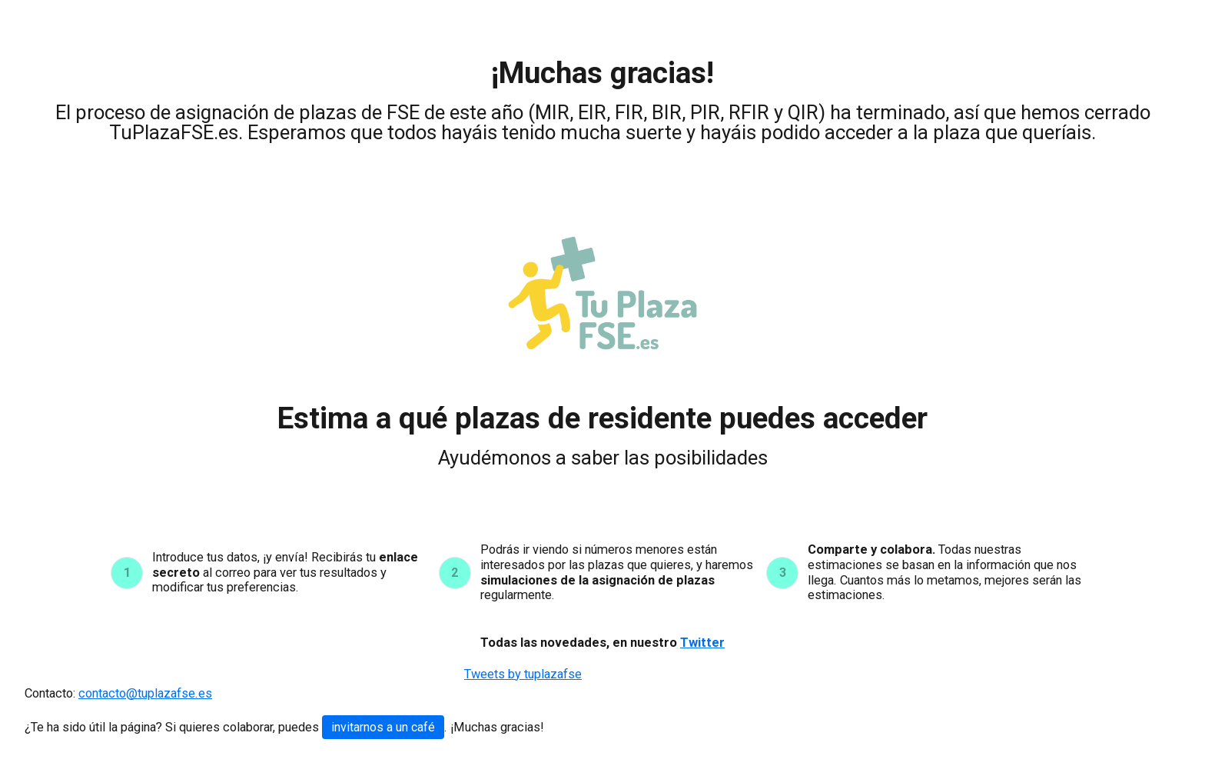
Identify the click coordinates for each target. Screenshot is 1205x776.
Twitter (702, 642)
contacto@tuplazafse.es (145, 693)
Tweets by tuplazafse (523, 674)
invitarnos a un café (383, 727)
